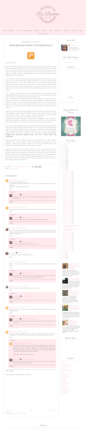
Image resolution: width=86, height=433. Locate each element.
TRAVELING (67, 30)
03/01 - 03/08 (68, 250)
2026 (64, 145)
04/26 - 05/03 (68, 233)
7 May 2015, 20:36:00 (24, 252)
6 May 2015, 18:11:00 (23, 179)
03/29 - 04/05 (68, 241)
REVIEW (16, 168)
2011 (64, 259)
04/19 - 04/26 (68, 235)
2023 (64, 152)
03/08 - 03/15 (68, 248)
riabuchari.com (68, 62)
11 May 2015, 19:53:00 (28, 318)
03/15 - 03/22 (68, 246)
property (64, 385)
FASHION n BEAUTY (28, 30)
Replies (13, 192)
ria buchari (16, 194)
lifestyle (11, 168)
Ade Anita (12, 286)
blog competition (67, 365)
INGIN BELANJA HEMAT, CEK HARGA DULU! (72, 226)
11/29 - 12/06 (68, 179)
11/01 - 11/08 (68, 185)
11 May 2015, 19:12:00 (22, 286)
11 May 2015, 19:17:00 (28, 273)
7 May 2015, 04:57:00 (22, 228)
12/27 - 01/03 (68, 170)
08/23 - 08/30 (68, 200)
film (63, 372)
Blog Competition (43, 33)
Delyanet (12, 331)
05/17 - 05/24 (68, 219)
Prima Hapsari (13, 307)
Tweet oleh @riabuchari (67, 102)
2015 (64, 169)
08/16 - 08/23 (68, 202)
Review (80, 30)
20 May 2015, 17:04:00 (21, 331)
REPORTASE (11, 30)
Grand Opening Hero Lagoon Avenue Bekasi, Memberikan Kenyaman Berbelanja (74, 266)
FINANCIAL (44, 30)
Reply (10, 188)
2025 (64, 147)
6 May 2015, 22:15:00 (28, 217)
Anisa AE (11, 261)
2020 (64, 158)
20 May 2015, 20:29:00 (28, 359)
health (64, 377)
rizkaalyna (12, 207)
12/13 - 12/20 (68, 175)
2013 (64, 255)
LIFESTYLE (18, 30)
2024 (64, 149)
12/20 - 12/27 (68, 173)
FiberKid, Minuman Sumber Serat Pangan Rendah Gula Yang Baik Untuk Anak (74, 308)
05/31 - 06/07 (68, 215)
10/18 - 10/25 (68, 190)
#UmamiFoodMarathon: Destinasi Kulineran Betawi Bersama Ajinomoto (74, 292)
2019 (64, 160)
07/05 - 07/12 (68, 209)
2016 (64, 166)
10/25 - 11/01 (68, 187)
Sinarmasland (66, 390)
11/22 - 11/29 (68, 181)
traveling (64, 392)
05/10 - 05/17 (68, 221)
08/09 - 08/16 (68, 204)
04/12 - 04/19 (68, 237)
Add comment (10, 370)
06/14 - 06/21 (68, 213)
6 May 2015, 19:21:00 (22, 207)
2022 (64, 154)
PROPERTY (74, 30)
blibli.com (65, 363)
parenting (65, 383)
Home (5, 30)
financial (64, 374)
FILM (61, 30)
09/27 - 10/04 (68, 196)
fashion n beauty (67, 370)
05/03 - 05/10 (68, 224)
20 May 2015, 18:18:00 (25, 343)
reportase (65, 387)
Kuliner (56, 30)
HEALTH (51, 30)
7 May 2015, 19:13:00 (28, 241)
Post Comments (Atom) (19, 413)
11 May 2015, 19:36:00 (24, 307)
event (64, 368)
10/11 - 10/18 (68, 192)
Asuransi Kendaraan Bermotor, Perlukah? (74, 279)
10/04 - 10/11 (68, 194)
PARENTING (37, 30)
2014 (64, 252)
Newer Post (9, 410)
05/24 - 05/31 (68, 217)
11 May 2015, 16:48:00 (21, 261)
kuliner (64, 379)
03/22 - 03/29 (68, 243)
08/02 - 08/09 (68, 207)
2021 (64, 156)
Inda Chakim (12, 179)
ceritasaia (65, 366)
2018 (64, 162)
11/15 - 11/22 (68, 183)
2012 (64, 257)
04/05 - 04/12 (68, 239)
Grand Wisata (66, 376)
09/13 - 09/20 (68, 198)
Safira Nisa (12, 228)
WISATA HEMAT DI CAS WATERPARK (70, 229)
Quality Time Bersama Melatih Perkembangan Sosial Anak (73, 322)
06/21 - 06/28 (68, 211)
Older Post (53, 410)
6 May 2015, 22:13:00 (28, 194)
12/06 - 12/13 (68, 177)
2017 (64, 164)
